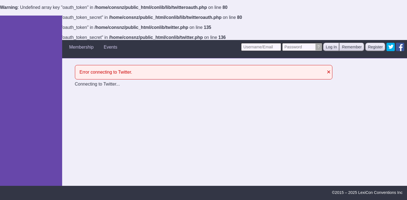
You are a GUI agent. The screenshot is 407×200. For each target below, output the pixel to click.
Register (375, 47)
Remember (352, 47)
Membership (81, 47)
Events (110, 47)
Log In (331, 47)
